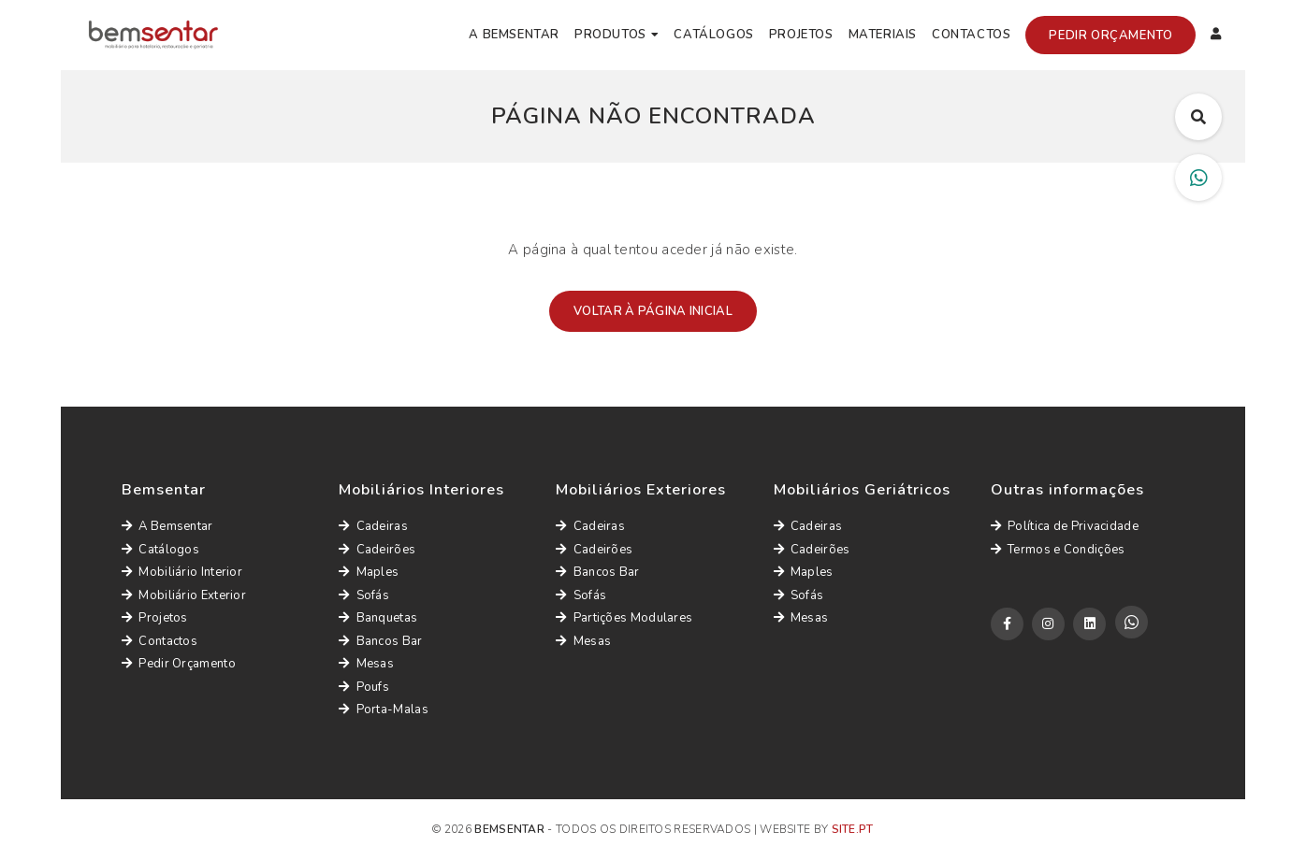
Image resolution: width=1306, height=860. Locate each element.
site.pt (853, 829)
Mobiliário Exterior (184, 595)
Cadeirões (377, 549)
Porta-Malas (383, 709)
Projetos (801, 34)
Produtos (610, 34)
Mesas (366, 663)
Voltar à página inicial (653, 311)
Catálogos (713, 34)
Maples (369, 572)
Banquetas (378, 617)
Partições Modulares (624, 617)
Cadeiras (373, 526)
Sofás (364, 595)
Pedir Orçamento (1110, 35)
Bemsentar (509, 829)
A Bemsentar (514, 34)
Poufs (364, 687)
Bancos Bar (380, 641)
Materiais (883, 34)
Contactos (971, 34)
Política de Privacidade (1065, 526)
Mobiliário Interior (182, 572)
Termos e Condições (1058, 549)
